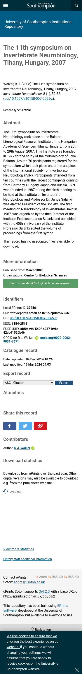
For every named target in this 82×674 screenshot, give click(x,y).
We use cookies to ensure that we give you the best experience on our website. (33, 641)
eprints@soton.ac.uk (29, 582)
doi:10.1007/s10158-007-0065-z (28, 99)
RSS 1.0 (57, 577)
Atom (43, 577)
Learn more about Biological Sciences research (41, 283)
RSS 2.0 (73, 577)
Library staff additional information (27, 559)
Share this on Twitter (25, 426)
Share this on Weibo (40, 426)
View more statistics (18, 549)
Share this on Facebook (9, 426)
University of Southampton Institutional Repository (38, 24)
